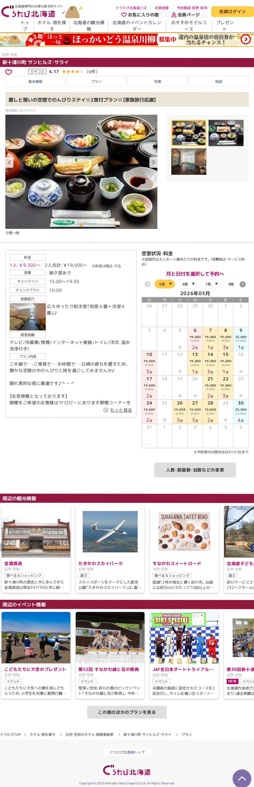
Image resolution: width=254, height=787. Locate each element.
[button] (153, 162)
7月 (208, 284)
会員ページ (186, 15)
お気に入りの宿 (140, 15)
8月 (231, 284)
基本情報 (35, 81)
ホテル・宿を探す (51, 26)
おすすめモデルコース (189, 26)
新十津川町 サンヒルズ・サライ (35, 62)
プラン (96, 81)
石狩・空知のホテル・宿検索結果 (89, 734)
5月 (162, 284)
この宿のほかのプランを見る (127, 712)
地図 (218, 81)
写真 (157, 81)
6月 (185, 284)
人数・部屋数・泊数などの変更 (195, 470)
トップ (25, 26)
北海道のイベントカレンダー (136, 26)
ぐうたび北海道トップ (127, 752)
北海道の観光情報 (88, 26)
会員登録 (162, 7)
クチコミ (37, 71)
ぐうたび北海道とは (131, 7)
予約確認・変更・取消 (192, 7)
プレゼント (225, 26)
